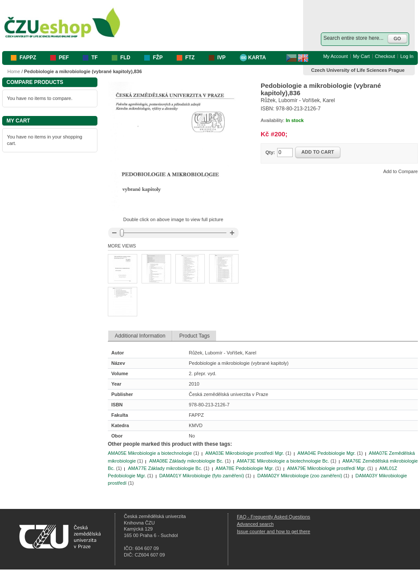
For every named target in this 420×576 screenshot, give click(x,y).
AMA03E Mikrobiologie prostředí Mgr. (244, 453)
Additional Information (140, 336)
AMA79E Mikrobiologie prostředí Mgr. (326, 468)
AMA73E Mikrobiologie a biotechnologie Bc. (283, 460)
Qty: (270, 152)
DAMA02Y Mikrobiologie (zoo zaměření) (299, 475)
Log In (407, 56)
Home (13, 71)
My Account (335, 56)
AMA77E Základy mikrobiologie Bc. (165, 468)
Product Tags (194, 336)
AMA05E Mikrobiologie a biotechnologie (150, 453)
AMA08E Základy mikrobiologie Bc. (186, 460)
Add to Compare (400, 171)
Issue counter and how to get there (273, 531)
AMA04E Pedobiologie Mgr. (326, 453)
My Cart (361, 56)
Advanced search (255, 524)
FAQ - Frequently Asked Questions (273, 516)
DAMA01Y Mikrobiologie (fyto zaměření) (201, 475)
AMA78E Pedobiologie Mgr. (245, 468)
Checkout (385, 56)
